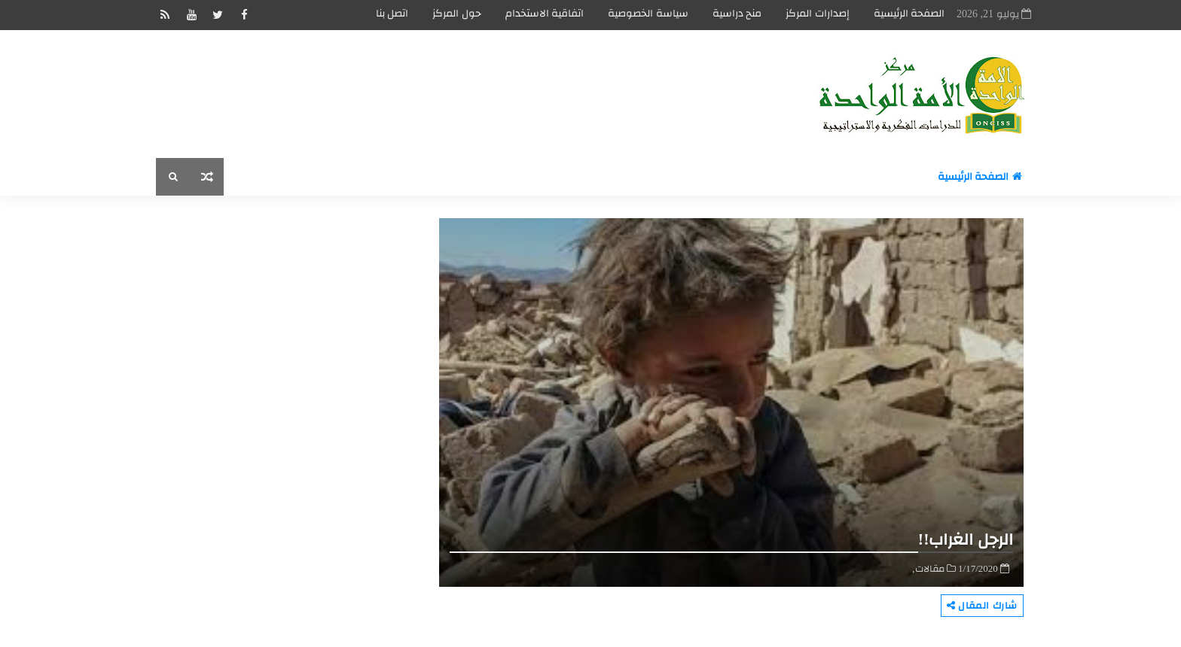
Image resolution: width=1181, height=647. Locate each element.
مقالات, (928, 568)
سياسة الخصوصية (648, 13)
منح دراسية (737, 13)
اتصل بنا (392, 13)
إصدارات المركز (818, 13)
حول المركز (456, 13)
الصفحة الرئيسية (909, 13)
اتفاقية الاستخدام (544, 13)
